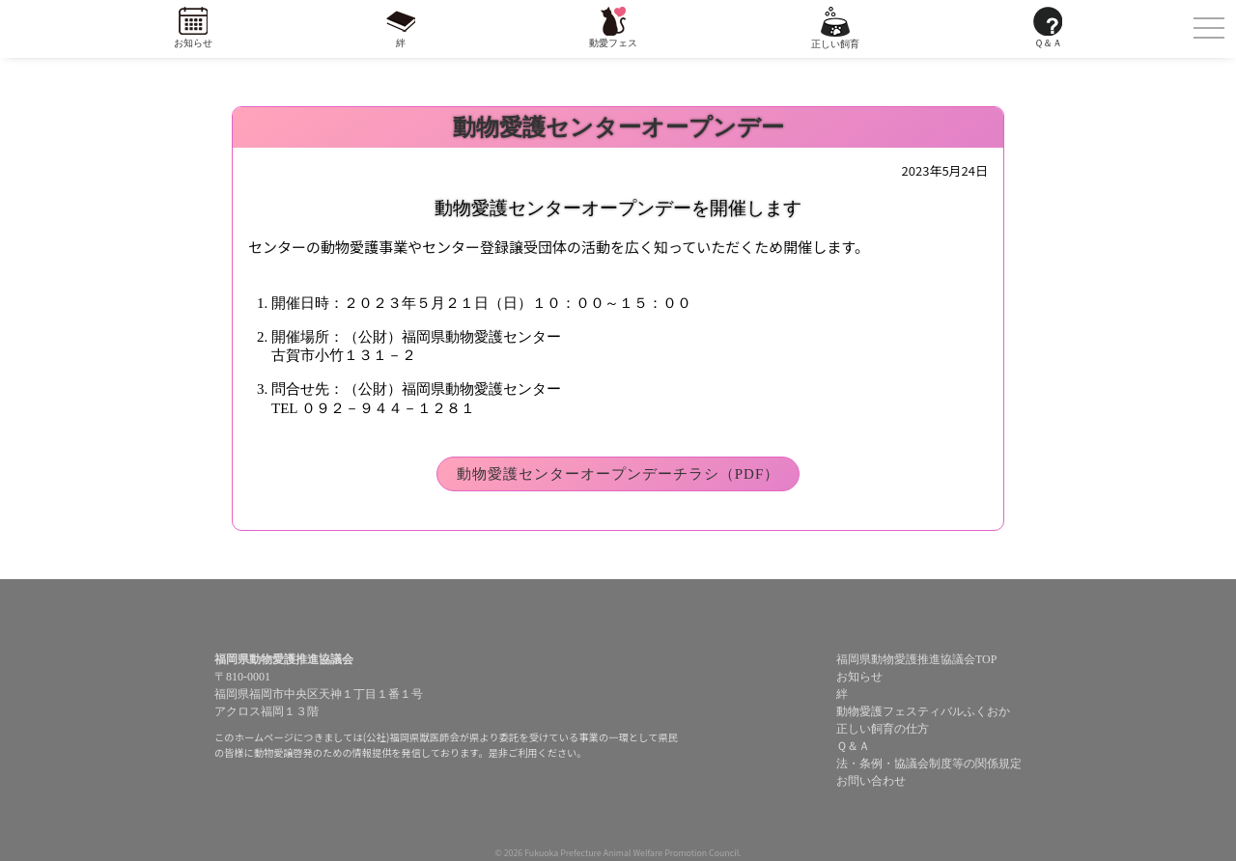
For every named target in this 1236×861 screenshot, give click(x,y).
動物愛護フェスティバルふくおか (923, 711)
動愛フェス (613, 43)
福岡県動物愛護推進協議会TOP (916, 659)
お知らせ (193, 43)
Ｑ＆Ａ (1048, 43)
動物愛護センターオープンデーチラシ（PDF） (618, 474)
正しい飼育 (835, 44)
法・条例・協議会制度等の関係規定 (929, 763)
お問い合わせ (871, 781)
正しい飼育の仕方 (882, 729)
